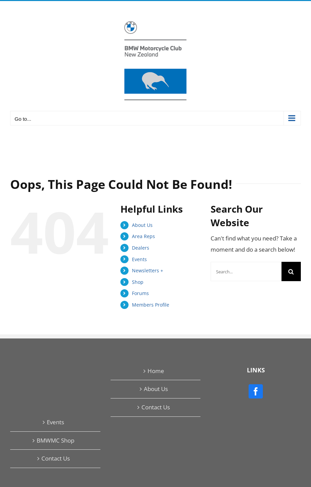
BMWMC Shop (55, 440)
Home (156, 371)
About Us (142, 225)
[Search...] (246, 271)
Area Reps (143, 236)
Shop (137, 282)
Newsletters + (147, 270)
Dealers (140, 248)
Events (139, 259)
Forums (140, 293)
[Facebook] (256, 391)
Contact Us (155, 407)
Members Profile (150, 304)
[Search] (291, 271)
